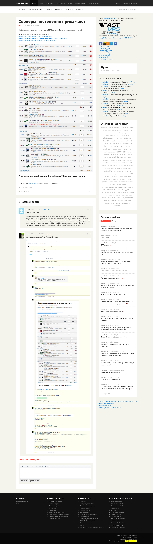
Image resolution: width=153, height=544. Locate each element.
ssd (126, 171)
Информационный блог (87, 504)
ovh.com (130, 165)
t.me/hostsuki (103, 57)
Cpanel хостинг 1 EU (117, 504)
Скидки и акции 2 (54, 506)
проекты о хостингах (110, 18)
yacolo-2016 (28, 187)
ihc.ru (125, 149)
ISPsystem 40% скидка (64, 3)
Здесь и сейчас (111, 217)
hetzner (108, 146)
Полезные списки (35, 9)
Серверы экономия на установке (58, 516)
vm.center (114, 176)
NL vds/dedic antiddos (117, 512)
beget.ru (132, 127)
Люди (41, 3)
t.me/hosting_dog (104, 53)
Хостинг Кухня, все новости (57, 512)
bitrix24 (131, 130)
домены (128, 190)
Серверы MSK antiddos (118, 527)
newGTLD (114, 157)
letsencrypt (114, 154)
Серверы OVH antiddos (118, 523)
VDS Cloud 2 (115, 510)
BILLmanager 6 (117, 130)
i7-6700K (114, 149)
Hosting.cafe (52, 510)
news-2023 (114, 163)
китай (113, 192)
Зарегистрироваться (130, 3)
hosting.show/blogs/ (105, 405)
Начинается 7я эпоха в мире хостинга (114, 271)
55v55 (135, 537)
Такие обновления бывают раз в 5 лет (114, 337)
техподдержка (112, 200)
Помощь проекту (93, 3)
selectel (108, 171)
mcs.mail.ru (104, 157)
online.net (111, 165)
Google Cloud (107, 143)
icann (119, 149)
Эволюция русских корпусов (110, 379)
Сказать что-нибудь (29, 459)
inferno (131, 149)
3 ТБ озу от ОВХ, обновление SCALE (114, 294)
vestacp (106, 176)
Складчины (21, 9)
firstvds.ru (114, 141)
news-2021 (129, 160)
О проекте (83, 501)
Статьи (122, 88)
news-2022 (106, 163)
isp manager (111, 152)
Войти (118, 3)
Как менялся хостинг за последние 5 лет (92, 527)
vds (131, 174)
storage (114, 174)
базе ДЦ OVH (103, 38)
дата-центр (119, 190)
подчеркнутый (30, 466)
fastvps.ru (128, 138)
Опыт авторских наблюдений (88, 514)
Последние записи (117, 221)
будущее (112, 184)
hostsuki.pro (106, 149)
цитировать (34, 466)
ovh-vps (123, 165)
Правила (82, 510)
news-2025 (129, 163)
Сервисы (69, 9)
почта (105, 195)
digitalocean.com (110, 138)
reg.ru (107, 168)
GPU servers (105, 238)
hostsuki (127, 146)
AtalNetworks (104, 351)
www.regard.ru (33, 183)
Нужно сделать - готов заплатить (110, 407)
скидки (104, 197)
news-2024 (121, 163)
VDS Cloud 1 (115, 508)
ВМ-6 (131, 38)
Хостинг (79, 9)
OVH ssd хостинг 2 (116, 516)
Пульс (21, 26)
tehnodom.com (123, 174)
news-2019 (114, 160)
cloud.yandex (110, 135)
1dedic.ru (104, 127)
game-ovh (121, 141)
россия (118, 195)
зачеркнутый (28, 466)
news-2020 (121, 160)
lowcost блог (52, 508)
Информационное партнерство (89, 519)
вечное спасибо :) (112, 34)
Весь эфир (104, 394)
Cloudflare (120, 135)
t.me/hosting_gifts (104, 48)
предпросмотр (34, 481)
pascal (28, 209)
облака (132, 192)
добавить (24, 481)
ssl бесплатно (107, 174)
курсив (25, 466)
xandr (102, 236)
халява (120, 200)
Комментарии (106, 221)
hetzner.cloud (118, 146)
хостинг (127, 200)
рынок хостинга (126, 195)
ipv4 (105, 152)
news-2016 (123, 157)
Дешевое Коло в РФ (117, 525)
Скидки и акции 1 (54, 504)
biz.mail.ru (108, 133)
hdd (131, 143)
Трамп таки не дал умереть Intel (112, 311)
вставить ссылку (43, 466)
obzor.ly (104, 165)
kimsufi (129, 152)
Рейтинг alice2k (84, 512)
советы (119, 197)
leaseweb (106, 154)
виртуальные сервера (109, 187)
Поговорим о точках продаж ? (111, 278)
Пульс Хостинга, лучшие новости (59, 514)
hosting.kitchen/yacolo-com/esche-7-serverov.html (35, 36)
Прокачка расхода (85, 516)
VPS (129, 176)
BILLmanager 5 (106, 130)
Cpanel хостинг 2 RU (117, 506)
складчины (111, 197)
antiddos (125, 127)
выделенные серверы (126, 187)
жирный (22, 466)
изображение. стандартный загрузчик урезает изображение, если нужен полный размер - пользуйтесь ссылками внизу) (40, 466)
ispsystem (121, 152)
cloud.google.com (124, 133)
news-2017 (131, 157)
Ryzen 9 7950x (115, 116)
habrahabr (126, 143)
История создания (85, 508)
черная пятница (109, 203)
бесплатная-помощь (126, 182)
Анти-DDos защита (116, 501)
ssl (130, 171)
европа (104, 192)
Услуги (114, 92)
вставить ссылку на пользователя (45, 466)
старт (88, 510)
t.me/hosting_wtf (104, 55)
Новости (125, 101)
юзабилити (117, 206)
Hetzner (114, 38)
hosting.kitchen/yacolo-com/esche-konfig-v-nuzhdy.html (37, 40)
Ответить (46, 209)
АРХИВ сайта (80, 3)
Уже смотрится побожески (119, 82)
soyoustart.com (119, 171)
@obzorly (83, 525)
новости (125, 192)
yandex (104, 182)
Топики (34, 3)
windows (115, 179)
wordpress (122, 179)
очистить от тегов (49, 466)
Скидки (49, 9)
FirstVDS (106, 141)
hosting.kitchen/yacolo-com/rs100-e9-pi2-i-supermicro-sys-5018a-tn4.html (43, 38)
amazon (117, 127)
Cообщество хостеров (86, 523)
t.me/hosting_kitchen (105, 59)
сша (105, 200)
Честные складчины (117, 521)
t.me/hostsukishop (105, 46)
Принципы (50, 3)
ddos (127, 135)
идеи (109, 192)
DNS (120, 138)
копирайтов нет (132, 535)
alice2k (23, 191)
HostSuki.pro (22, 3)
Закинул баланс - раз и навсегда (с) (122, 95)
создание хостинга (128, 197)
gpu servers (117, 143)
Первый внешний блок (117, 84)
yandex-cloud (113, 182)
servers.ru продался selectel (110, 372)
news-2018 (106, 160)
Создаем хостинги (54, 519)
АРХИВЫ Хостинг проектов (88, 521)
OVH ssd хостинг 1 (116, 514)
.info (136, 539)
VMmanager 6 (123, 176)
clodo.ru (115, 133)
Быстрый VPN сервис (55, 501)
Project (121, 109)
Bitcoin (126, 130)
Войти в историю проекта (87, 506)
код (37, 466)
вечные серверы (121, 184)
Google (129, 141)
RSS (118, 70)
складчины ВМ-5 (123, 38)
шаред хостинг (126, 203)
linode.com (122, 154)
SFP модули (105, 245)
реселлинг (112, 195)
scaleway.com (125, 168)
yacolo (22, 187)
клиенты (119, 192)
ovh (118, 165)
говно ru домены (108, 190)
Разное (58, 9)
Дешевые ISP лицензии (118, 519)
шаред (118, 203)
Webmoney (108, 179)
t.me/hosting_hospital (106, 51)
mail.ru (130, 154)
